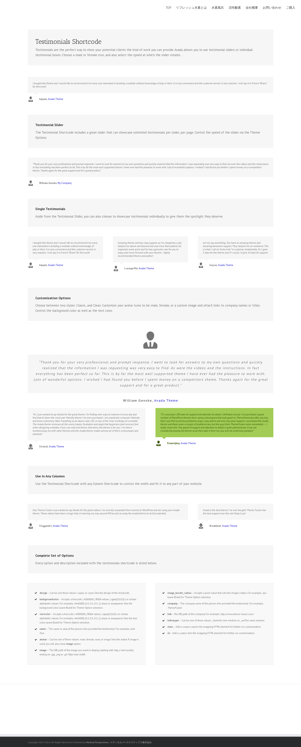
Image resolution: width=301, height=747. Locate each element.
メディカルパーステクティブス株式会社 (131, 742)
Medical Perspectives (97, 742)
